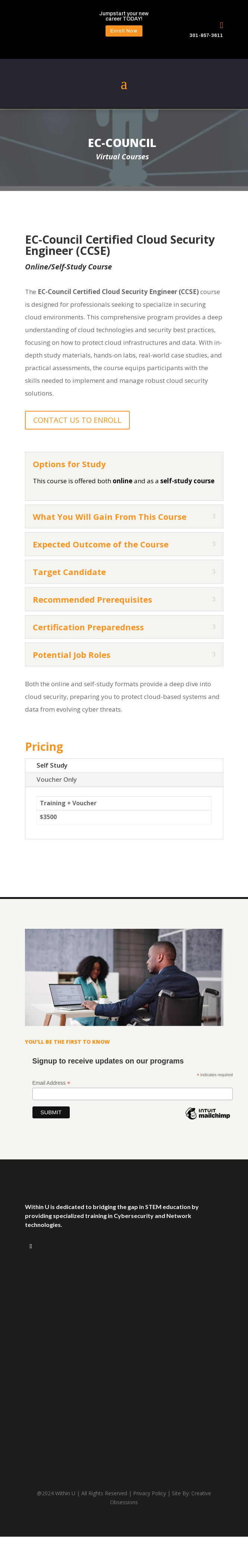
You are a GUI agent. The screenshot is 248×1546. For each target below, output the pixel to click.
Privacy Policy (149, 1493)
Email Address (51, 1083)
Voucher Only (57, 779)
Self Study (52, 765)
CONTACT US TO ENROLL (77, 420)
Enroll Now (124, 31)
